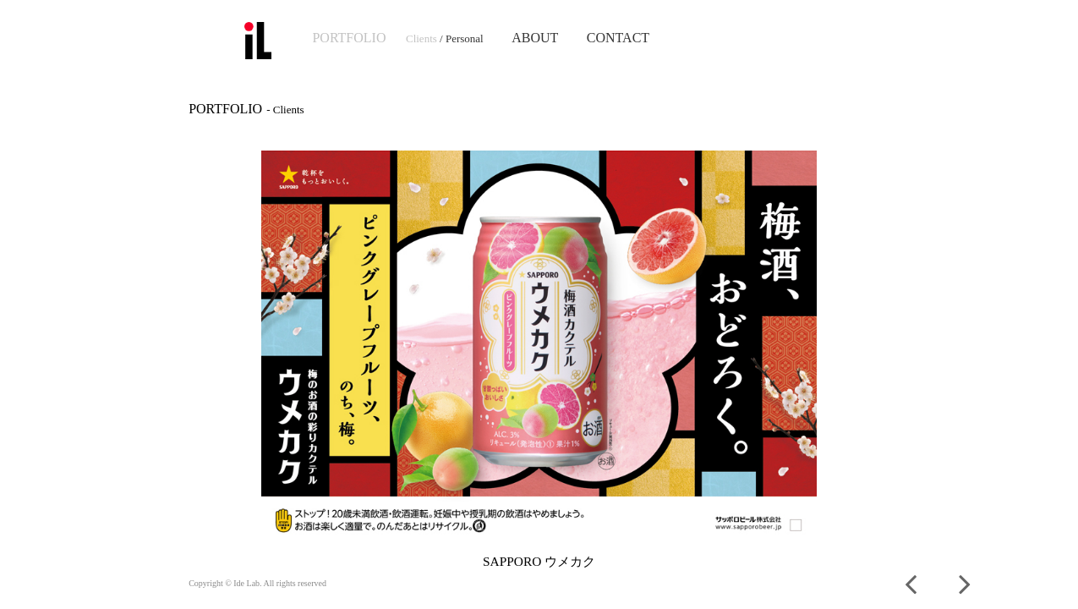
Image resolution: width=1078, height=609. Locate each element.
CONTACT (618, 37)
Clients (421, 38)
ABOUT (535, 37)
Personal (465, 38)
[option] (539, 361)
